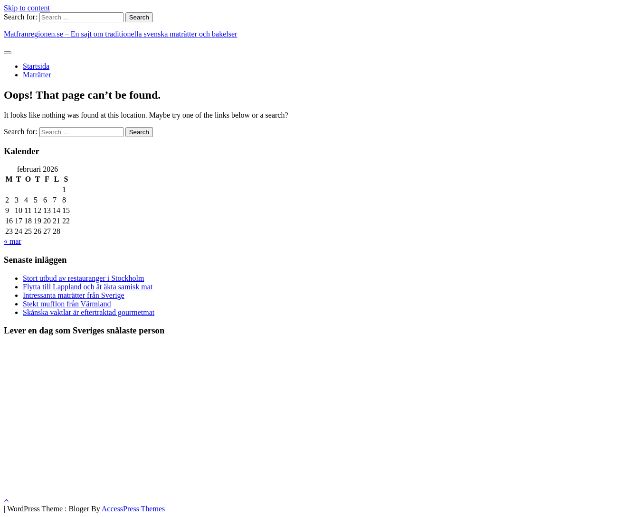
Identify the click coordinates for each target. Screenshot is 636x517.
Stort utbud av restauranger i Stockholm (83, 278)
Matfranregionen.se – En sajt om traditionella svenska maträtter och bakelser (120, 34)
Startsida (36, 66)
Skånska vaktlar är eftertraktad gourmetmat (88, 312)
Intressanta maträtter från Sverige (73, 295)
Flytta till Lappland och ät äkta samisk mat (87, 287)
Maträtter (37, 75)
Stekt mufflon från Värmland (67, 304)
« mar (12, 241)
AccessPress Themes (133, 509)
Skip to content (27, 8)
